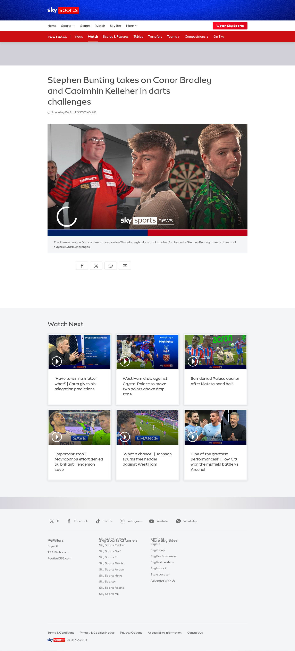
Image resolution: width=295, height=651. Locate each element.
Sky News (157, 552)
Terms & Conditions (61, 632)
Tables (138, 36)
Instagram (130, 521)
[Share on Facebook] (82, 266)
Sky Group (158, 565)
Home (52, 25)
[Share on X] (96, 266)
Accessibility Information (165, 632)
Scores (85, 25)
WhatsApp (186, 521)
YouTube (158, 521)
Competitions (197, 36)
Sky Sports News (110, 595)
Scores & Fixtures (116, 36)
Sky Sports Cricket (112, 565)
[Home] (63, 10)
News (79, 36)
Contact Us (195, 632)
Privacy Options (131, 632)
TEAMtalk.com (58, 558)
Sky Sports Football (112, 558)
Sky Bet (115, 25)
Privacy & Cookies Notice (97, 632)
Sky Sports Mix (109, 613)
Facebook (76, 521)
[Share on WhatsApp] (110, 266)
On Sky (218, 36)
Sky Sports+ (107, 601)
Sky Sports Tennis (111, 583)
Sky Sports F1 (108, 577)
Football (57, 36)
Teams (173, 36)
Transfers (155, 36)
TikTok (103, 521)
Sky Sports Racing (111, 607)
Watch (100, 25)
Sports (68, 25)
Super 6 (53, 552)
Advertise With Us (163, 595)
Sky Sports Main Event (114, 546)
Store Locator (160, 589)
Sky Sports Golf (110, 571)
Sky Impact (158, 583)
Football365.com (59, 565)
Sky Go (155, 558)
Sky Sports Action (111, 589)
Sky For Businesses (164, 571)
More (132, 25)
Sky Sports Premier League (117, 552)
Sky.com (157, 546)
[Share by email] (125, 266)
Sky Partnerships (162, 577)
